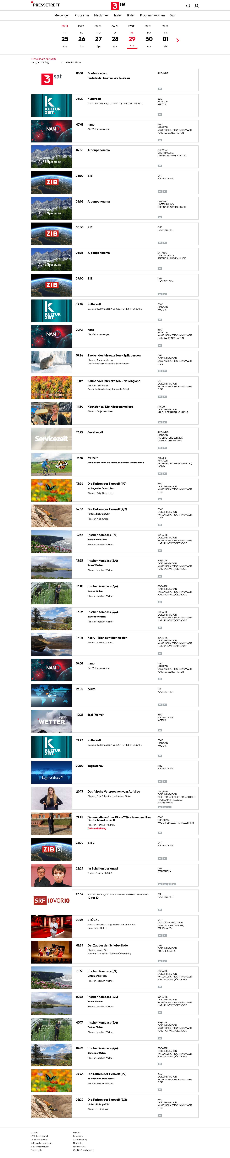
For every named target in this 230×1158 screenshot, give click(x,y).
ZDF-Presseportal (39, 1136)
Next (176, 40)
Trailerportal (36, 1150)
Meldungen (62, 15)
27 (98, 40)
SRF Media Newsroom (41, 1143)
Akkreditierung (80, 1139)
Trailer (118, 15)
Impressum (78, 1136)
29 (132, 39)
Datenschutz (79, 1147)
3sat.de (34, 1132)
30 (149, 40)
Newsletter (78, 1143)
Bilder (131, 15)
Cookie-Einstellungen (83, 1150)
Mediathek (101, 15)
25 (65, 40)
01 (165, 40)
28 (115, 40)
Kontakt (76, 1132)
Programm (82, 15)
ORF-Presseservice (40, 1147)
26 (81, 40)
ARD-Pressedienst (39, 1139)
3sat (173, 15)
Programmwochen (152, 15)
